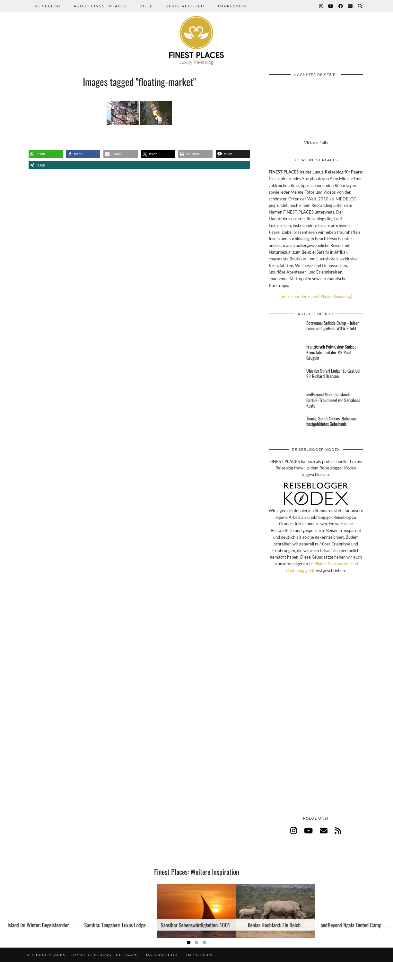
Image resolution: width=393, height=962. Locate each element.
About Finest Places (100, 6)
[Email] (350, 6)
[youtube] (308, 830)
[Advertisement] (316, 701)
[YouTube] (331, 6)
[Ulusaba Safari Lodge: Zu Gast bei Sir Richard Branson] (286, 377)
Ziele (146, 6)
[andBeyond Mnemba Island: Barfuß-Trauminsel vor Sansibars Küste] (286, 401)
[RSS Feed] (338, 830)
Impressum (232, 6)
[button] (46, 154)
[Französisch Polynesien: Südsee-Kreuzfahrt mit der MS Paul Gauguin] (286, 353)
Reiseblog (47, 6)
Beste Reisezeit (185, 6)
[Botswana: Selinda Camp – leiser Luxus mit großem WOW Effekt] (286, 329)
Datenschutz (162, 955)
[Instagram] (321, 6)
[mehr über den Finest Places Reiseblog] (315, 296)
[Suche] (360, 6)
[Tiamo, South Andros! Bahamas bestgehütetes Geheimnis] (286, 425)
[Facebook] (341, 6)
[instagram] (293, 830)
